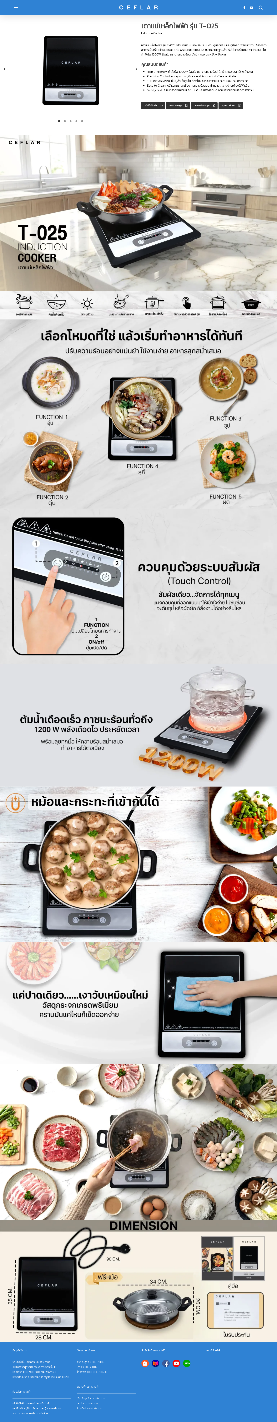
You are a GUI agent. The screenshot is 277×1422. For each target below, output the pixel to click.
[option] (70, 69)
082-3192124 (94, 1408)
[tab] (59, 121)
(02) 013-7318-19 (97, 1372)
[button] (16, 8)
